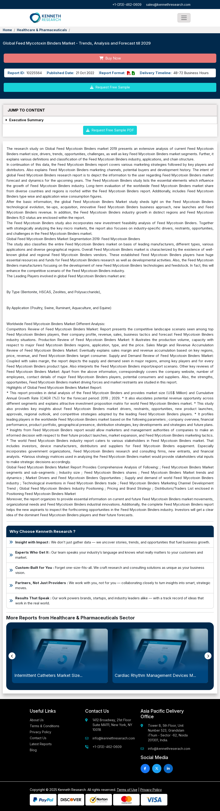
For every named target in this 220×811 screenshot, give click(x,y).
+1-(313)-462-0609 (127, 4)
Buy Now (110, 58)
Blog (33, 750)
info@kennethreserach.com (114, 738)
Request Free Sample (110, 87)
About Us (37, 720)
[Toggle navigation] (184, 17)
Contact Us (38, 738)
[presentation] (12, 655)
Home (7, 30)
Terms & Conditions (44, 726)
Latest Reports (41, 744)
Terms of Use (127, 790)
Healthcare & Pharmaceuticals (42, 30)
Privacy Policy (40, 732)
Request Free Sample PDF (110, 130)
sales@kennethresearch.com (168, 4)
